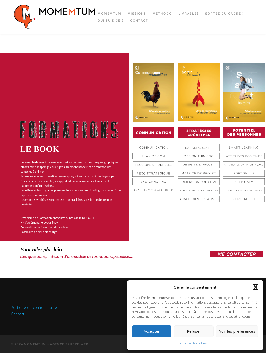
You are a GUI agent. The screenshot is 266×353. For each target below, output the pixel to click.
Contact (139, 20)
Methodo (162, 13)
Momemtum (109, 13)
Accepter (152, 331)
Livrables (188, 13)
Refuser (194, 331)
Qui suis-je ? (111, 20)
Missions (137, 13)
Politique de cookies (192, 343)
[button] (255, 287)
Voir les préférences (237, 331)
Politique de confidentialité (34, 307)
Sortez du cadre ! (224, 13)
